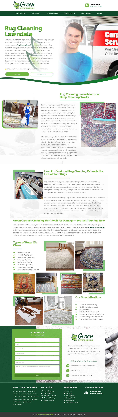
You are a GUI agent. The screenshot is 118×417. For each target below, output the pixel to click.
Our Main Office (95, 391)
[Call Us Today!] (87, 5)
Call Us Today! (95, 4)
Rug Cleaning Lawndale (25, 43)
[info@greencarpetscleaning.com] (67, 375)
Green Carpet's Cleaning (45, 414)
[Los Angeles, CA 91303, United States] (67, 365)
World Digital (82, 414)
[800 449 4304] (67, 370)
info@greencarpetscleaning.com (81, 375)
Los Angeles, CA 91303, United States (83, 365)
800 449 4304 (96, 7)
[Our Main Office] (86, 393)
